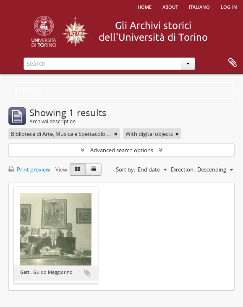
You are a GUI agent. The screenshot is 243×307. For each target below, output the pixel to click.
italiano (199, 6)
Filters (28, 90)
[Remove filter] (116, 134)
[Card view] (78, 169)
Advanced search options (121, 150)
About (170, 6)
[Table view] (93, 169)
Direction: (183, 169)
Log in (229, 6)
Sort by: (125, 169)
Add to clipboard (87, 273)
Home (145, 6)
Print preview (29, 169)
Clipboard (232, 62)
